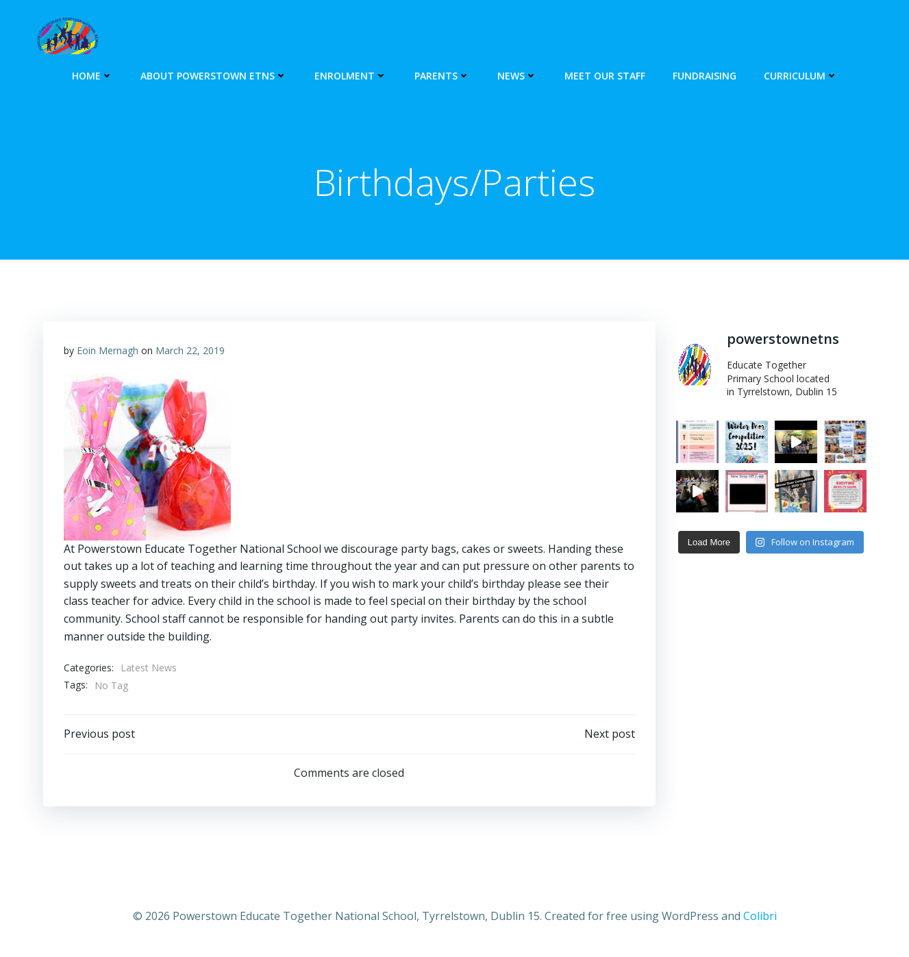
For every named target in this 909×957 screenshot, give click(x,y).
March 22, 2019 (190, 350)
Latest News (149, 667)
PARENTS (442, 75)
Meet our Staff (604, 75)
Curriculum (801, 75)
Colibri (760, 915)
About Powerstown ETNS (213, 75)
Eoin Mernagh (107, 350)
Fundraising (704, 75)
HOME (92, 75)
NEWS (517, 75)
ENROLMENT (350, 75)
